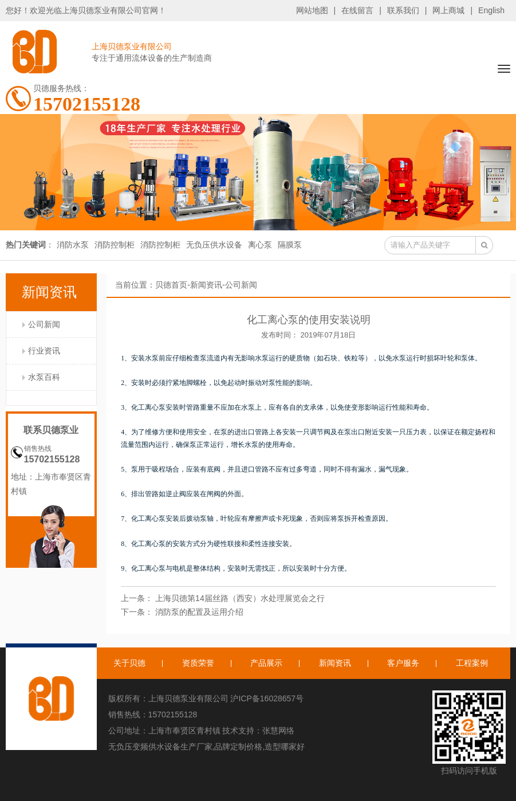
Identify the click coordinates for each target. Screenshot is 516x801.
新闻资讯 (206, 284)
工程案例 (472, 663)
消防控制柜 (114, 244)
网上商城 (448, 10)
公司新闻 (44, 324)
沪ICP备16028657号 (267, 698)
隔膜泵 (290, 244)
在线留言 (357, 10)
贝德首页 (171, 284)
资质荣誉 (198, 663)
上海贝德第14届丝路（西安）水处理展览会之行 (240, 598)
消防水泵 (73, 244)
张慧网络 (278, 730)
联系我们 (403, 10)
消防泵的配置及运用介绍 (199, 612)
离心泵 (260, 244)
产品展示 (266, 663)
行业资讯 (44, 350)
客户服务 (403, 663)
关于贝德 (129, 663)
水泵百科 (44, 377)
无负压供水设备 (214, 244)
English (491, 10)
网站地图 (312, 10)
